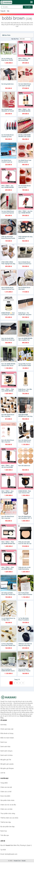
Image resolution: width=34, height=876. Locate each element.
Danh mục (3, 742)
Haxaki (24, 860)
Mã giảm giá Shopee (7, 768)
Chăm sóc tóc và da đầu (8, 805)
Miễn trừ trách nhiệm (7, 738)
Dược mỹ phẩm (5, 796)
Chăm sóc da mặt (6, 787)
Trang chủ (2, 11)
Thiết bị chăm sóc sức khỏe (9, 818)
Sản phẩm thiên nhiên (7, 800)
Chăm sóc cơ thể (5, 791)
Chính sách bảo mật (6, 729)
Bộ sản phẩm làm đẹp (7, 826)
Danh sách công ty (6, 751)
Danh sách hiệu (5, 746)
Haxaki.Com (17, 860)
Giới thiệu (3, 725)
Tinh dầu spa (4, 835)
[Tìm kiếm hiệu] (12, 7)
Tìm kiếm (28, 7)
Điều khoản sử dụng (6, 733)
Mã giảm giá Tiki (5, 760)
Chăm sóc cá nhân (6, 809)
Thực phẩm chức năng (7, 813)
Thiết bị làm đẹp (5, 822)
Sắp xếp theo (15, 39)
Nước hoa (3, 831)
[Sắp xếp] (25, 39)
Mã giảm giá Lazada (6, 764)
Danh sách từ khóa (6, 755)
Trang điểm (4, 783)
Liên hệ (2, 773)
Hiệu (8, 11)
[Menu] (31, 2)
